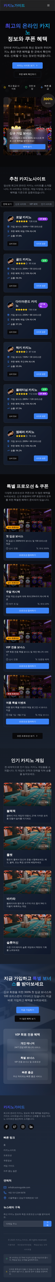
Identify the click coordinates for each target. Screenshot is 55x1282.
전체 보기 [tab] (7, 204)
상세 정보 (13, 243)
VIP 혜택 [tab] (34, 204)
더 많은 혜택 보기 (27, 1018)
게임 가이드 (9, 1165)
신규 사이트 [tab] (20, 204)
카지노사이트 (10, 1150)
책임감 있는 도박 (40, 1245)
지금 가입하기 (27, 1010)
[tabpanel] (27, 338)
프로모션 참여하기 (27, 555)
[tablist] (27, 204)
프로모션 (8, 1155)
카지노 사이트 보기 (27, 65)
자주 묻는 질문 (10, 1171)
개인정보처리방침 (24, 1245)
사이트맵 (27, 1249)
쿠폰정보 (8, 1160)
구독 (47, 1224)
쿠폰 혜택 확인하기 (27, 74)
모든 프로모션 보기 (27, 735)
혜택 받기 (27, 146)
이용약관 (11, 1245)
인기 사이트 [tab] (46, 204)
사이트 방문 (40, 243)
